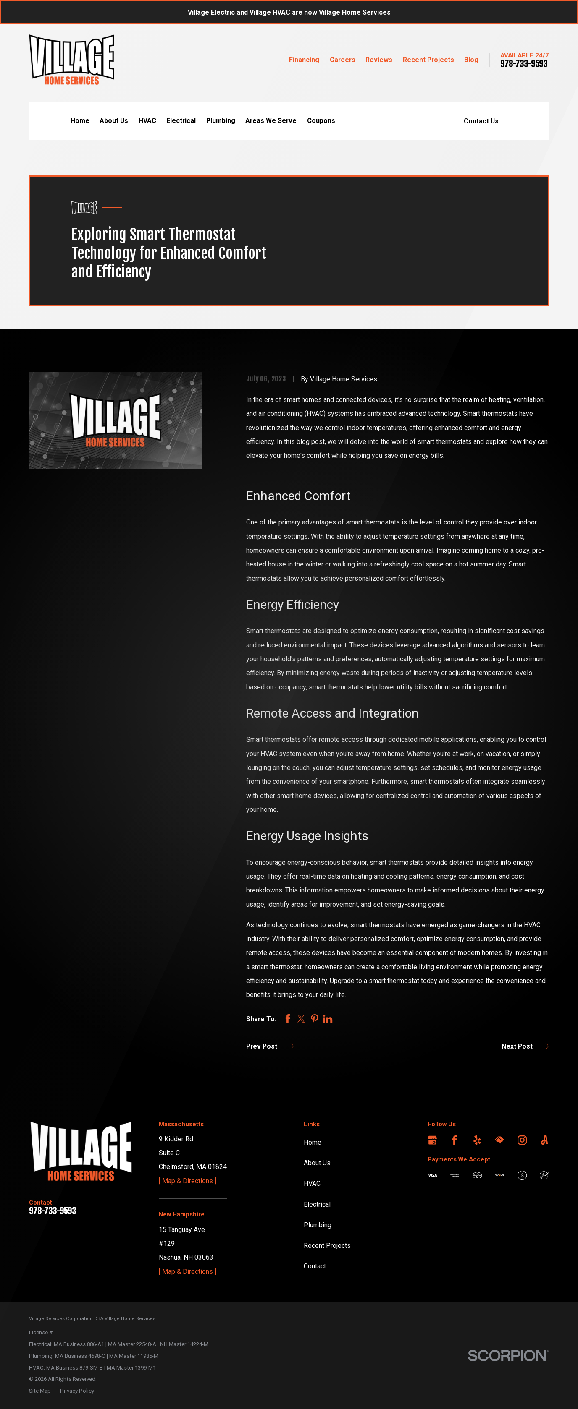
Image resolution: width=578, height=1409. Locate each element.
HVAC (312, 1183)
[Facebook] (454, 1140)
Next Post (525, 1046)
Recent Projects (428, 60)
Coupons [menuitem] (321, 121)
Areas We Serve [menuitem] (271, 121)
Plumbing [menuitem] (220, 121)
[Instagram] (522, 1140)
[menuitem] (40, 1391)
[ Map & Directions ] (187, 1181)
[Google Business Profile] (432, 1140)
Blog (471, 60)
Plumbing (317, 1225)
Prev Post (270, 1046)
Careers (342, 60)
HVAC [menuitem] (147, 121)
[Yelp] (477, 1140)
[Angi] (544, 1140)
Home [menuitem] (80, 121)
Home (312, 1142)
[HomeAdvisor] (499, 1140)
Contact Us (481, 121)
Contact (315, 1266)
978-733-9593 (523, 64)
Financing (304, 60)
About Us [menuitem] (114, 121)
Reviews (378, 60)
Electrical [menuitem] (181, 121)
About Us (317, 1163)
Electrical (317, 1204)
